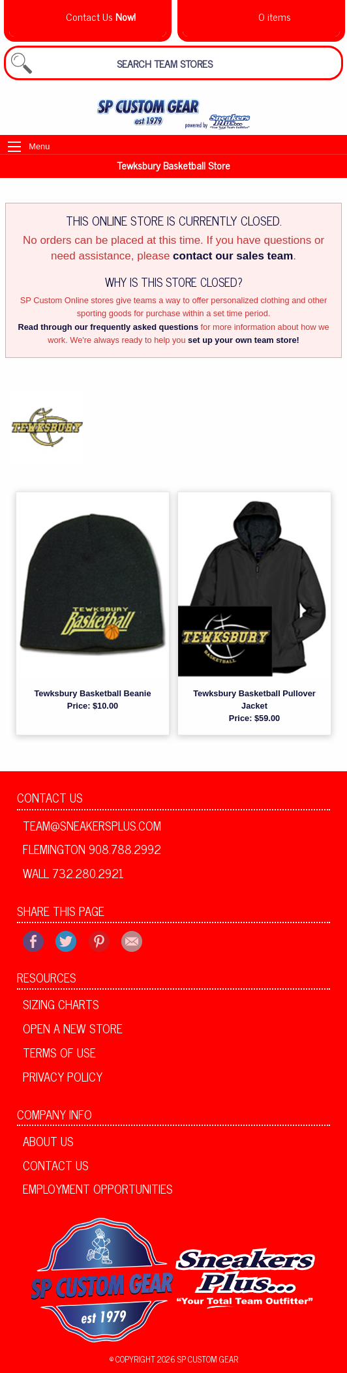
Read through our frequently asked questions (108, 327)
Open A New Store (73, 1028)
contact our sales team (233, 256)
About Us (48, 1141)
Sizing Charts (61, 1004)
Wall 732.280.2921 (73, 873)
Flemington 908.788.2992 (92, 849)
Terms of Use (59, 1052)
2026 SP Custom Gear (197, 1359)
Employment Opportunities (98, 1188)
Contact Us (50, 797)
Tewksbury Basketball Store (173, 164)
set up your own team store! (243, 340)
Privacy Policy (62, 1076)
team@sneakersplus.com (92, 825)
